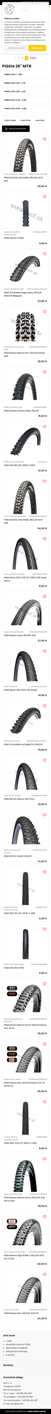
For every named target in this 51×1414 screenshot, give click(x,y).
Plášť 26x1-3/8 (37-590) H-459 (20, 1143)
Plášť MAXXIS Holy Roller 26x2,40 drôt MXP (23, 179)
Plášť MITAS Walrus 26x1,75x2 (19, 799)
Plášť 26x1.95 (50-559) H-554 (19, 465)
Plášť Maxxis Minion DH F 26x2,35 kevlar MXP (24, 355)
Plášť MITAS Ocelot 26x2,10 (18, 856)
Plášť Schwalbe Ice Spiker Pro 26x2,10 (23, 744)
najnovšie (39, 120)
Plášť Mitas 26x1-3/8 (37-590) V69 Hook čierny (25, 579)
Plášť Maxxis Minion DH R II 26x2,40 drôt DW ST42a (24, 1199)
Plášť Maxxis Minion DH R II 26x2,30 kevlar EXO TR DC (25, 1027)
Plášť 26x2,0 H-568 (14, 238)
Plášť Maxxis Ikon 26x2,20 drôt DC (21, 1313)
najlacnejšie (10, 120)
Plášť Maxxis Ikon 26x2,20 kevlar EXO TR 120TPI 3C (24, 1084)
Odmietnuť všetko (16, 48)
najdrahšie (25, 120)
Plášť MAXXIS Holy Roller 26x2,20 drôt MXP (23, 521)
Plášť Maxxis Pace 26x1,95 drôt (20, 635)
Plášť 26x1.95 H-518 (14, 967)
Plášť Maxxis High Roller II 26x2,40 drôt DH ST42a (24, 1257)
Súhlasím (37, 48)
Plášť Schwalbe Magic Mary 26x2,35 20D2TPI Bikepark (23, 294)
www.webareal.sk (36, 1411)
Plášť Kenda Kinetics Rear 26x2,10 (21, 410)
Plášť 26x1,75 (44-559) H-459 (19, 913)
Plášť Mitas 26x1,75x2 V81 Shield (20, 690)
